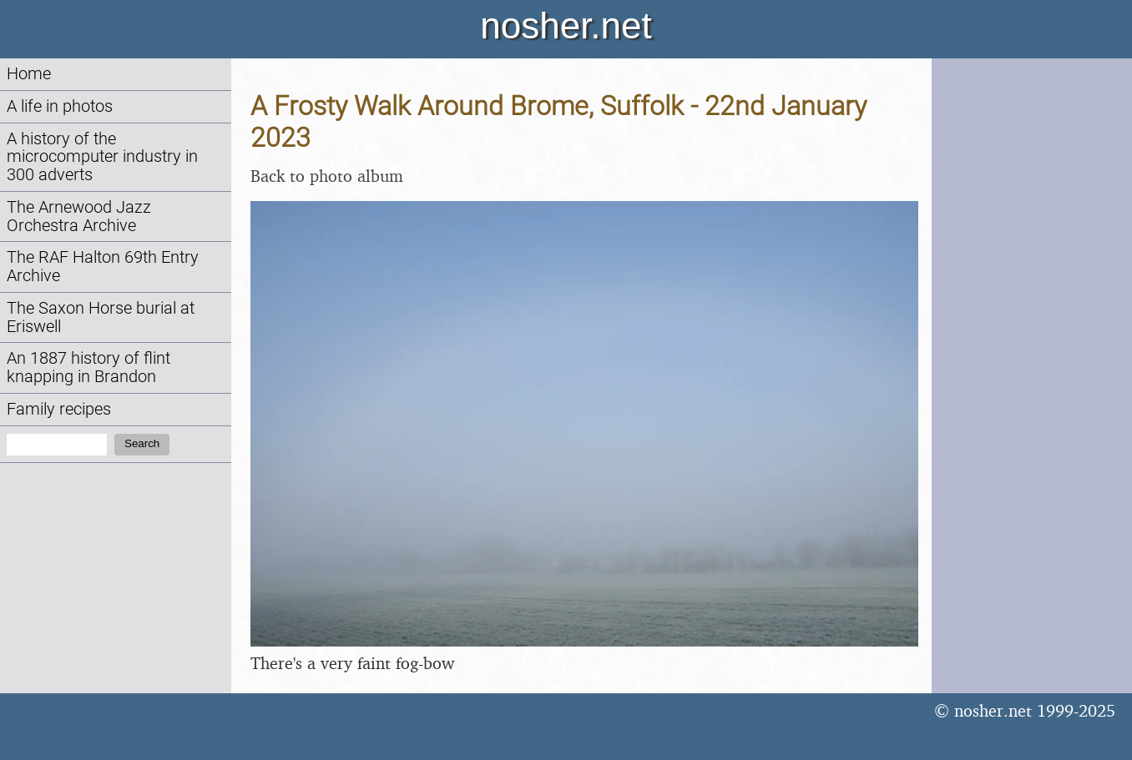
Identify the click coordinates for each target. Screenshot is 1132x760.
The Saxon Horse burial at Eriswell (101, 317)
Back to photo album (326, 175)
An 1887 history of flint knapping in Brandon (88, 367)
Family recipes (59, 409)
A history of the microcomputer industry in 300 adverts (102, 157)
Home (29, 73)
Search (141, 443)
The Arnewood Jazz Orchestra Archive (79, 216)
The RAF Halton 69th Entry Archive (103, 266)
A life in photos (60, 106)
